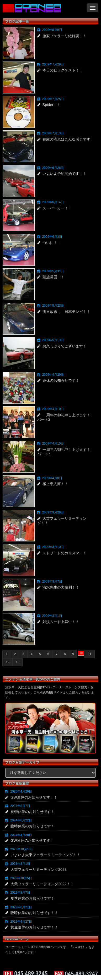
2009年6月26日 (53, 168)
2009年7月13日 (53, 133)
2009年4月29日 (53, 374)
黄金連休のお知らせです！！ (34, 927)
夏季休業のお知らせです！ (32, 812)
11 (89, 654)
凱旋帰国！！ (53, 277)
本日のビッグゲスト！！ (62, 70)
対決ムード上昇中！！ (60, 622)
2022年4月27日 (21, 921)
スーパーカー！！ (57, 208)
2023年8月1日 (20, 864)
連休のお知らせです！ (60, 380)
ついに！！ (51, 243)
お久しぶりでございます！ (64, 346)
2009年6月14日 (53, 202)
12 (7, 662)
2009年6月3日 (52, 237)
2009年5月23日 (53, 305)
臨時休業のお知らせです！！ (34, 913)
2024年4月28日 (21, 835)
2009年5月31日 (53, 271)
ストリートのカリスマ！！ (64, 553)
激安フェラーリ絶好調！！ (64, 36)
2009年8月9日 (52, 30)
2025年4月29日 (21, 791)
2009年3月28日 (53, 512)
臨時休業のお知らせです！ (32, 826)
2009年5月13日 (53, 340)
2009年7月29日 (53, 64)
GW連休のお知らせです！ (32, 840)
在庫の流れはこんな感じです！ (68, 139)
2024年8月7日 (20, 806)
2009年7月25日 (53, 99)
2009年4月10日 (53, 409)
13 (17, 662)
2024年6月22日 (21, 820)
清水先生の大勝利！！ (60, 587)
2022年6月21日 (21, 907)
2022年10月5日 (21, 878)
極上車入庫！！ (55, 484)
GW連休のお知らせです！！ (33, 797)
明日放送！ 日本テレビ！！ (66, 311)
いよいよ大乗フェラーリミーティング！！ (45, 855)
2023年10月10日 (22, 849)
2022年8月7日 (20, 892)
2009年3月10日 (53, 547)
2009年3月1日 (52, 616)
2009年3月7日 (52, 581)
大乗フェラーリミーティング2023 (38, 869)
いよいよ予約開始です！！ (64, 173)
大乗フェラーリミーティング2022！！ (42, 884)
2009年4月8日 (52, 478)
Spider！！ (51, 105)
